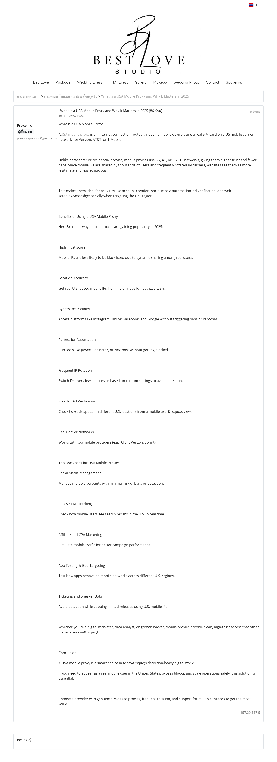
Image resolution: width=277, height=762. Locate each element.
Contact (212, 82)
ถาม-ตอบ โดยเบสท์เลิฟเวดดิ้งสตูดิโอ (70, 96)
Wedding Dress (89, 82)
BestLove (41, 82)
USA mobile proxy (75, 134)
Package (63, 82)
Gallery (141, 82)
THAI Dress (118, 82)
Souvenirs (234, 82)
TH (254, 5)
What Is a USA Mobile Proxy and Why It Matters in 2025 (145, 96)
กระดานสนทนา (28, 96)
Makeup (160, 82)
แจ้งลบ (255, 111)
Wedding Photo (186, 82)
